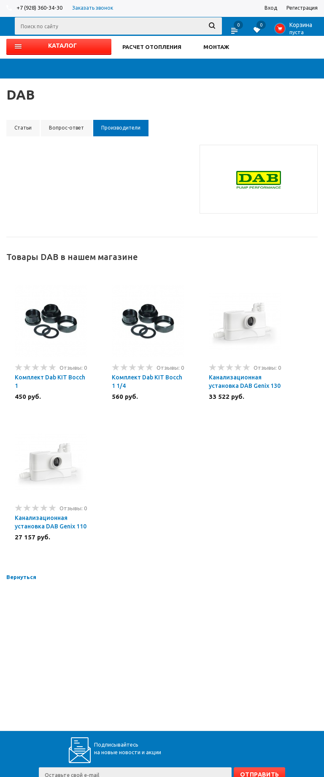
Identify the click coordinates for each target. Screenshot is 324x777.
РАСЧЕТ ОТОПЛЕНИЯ (151, 47)
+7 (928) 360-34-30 (39, 8)
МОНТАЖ (216, 47)
